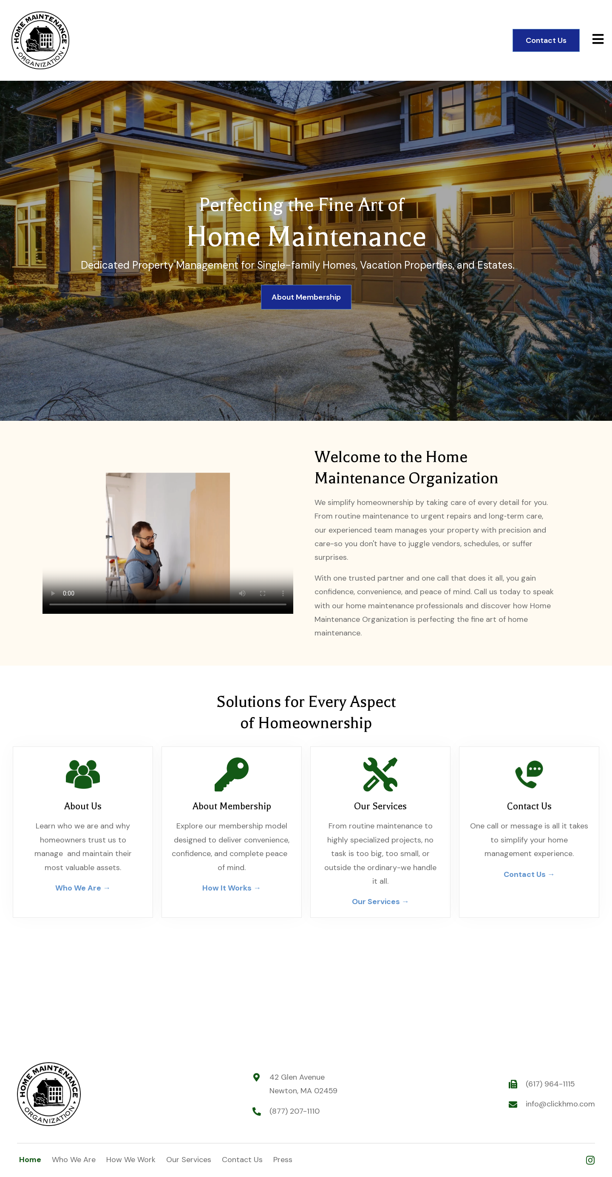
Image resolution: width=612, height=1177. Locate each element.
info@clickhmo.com (560, 1104)
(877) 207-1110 (294, 1111)
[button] (590, 1160)
